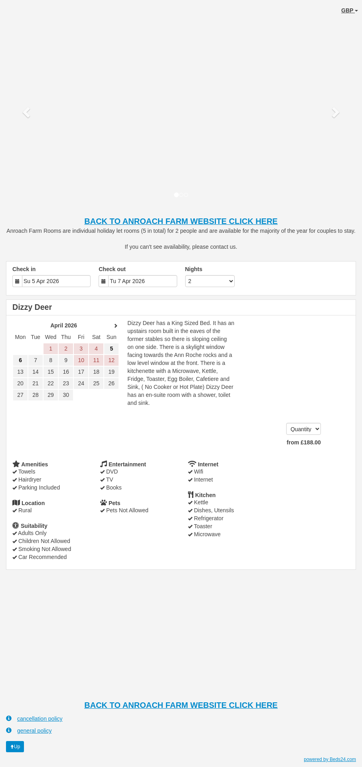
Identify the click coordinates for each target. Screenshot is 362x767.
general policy (28, 730)
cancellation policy (34, 718)
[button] (27, 112)
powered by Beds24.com (330, 759)
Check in (24, 269)
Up (15, 746)
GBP (349, 10)
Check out (112, 269)
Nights (194, 269)
